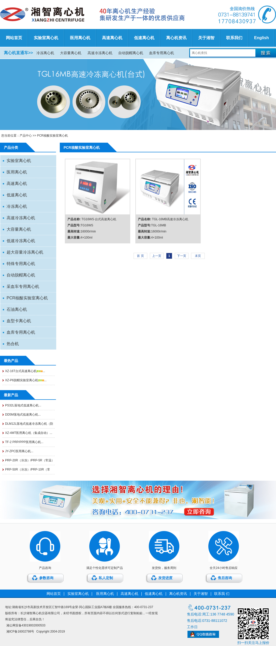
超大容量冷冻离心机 (25, 252)
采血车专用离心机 (23, 286)
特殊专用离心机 (21, 263)
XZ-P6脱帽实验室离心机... (26, 380)
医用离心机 (80, 38)
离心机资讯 (176, 38)
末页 (198, 256)
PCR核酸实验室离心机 (52, 135)
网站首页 (14, 38)
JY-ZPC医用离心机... (19, 451)
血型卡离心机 (19, 321)
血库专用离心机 (161, 53)
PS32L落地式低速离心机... (23, 405)
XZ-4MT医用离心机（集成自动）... (28, 433)
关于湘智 (206, 38)
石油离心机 (17, 309)
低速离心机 (144, 38)
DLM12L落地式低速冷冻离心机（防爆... (29, 425)
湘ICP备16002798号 (20, 631)
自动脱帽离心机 (130, 53)
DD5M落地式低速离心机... (23, 414)
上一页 (156, 256)
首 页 (140, 256)
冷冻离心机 (45, 53)
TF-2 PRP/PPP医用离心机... (24, 442)
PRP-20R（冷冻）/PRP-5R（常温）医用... (29, 462)
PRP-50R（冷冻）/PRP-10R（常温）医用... (27, 471)
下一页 (181, 256)
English (261, 38)
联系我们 (234, 38)
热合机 (13, 344)
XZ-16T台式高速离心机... (25, 371)
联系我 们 (221, 594)
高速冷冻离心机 (100, 53)
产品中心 (26, 135)
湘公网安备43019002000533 (25, 625)
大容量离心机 (70, 53)
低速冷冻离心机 (21, 241)
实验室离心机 (46, 38)
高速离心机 (112, 38)
